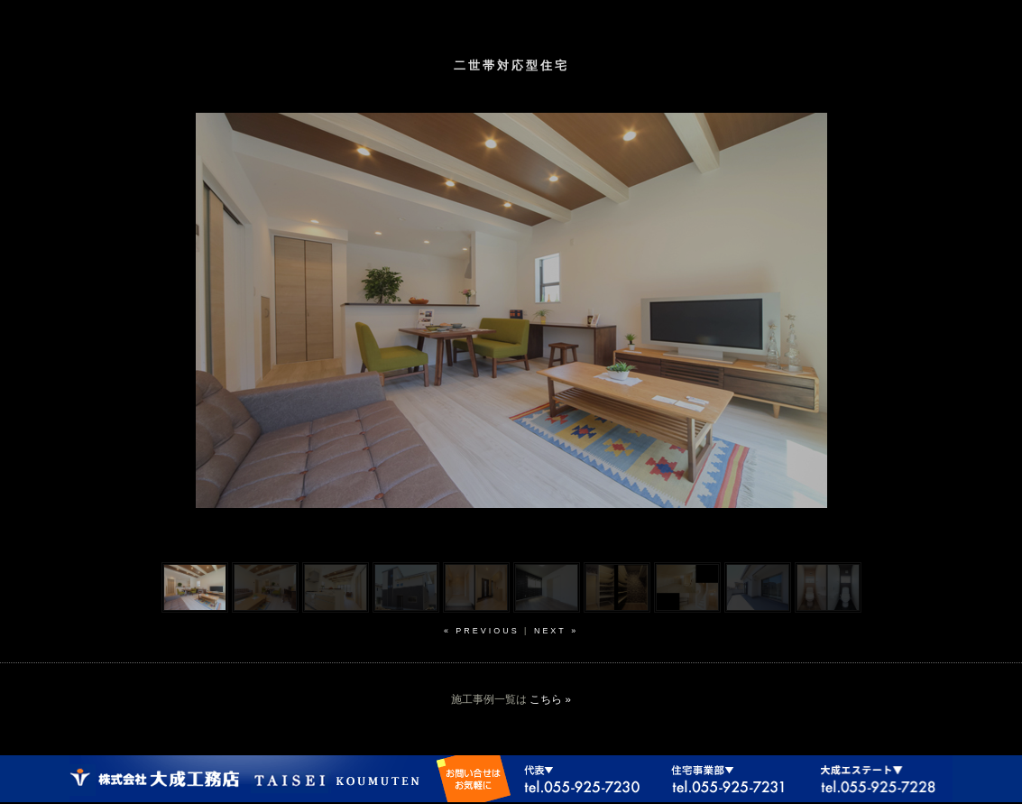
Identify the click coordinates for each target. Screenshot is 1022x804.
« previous (482, 630)
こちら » (550, 699)
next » (556, 630)
